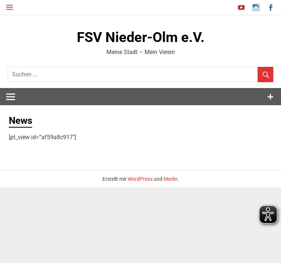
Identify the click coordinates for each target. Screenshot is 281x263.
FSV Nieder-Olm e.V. (141, 37)
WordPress (140, 179)
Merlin (170, 179)
